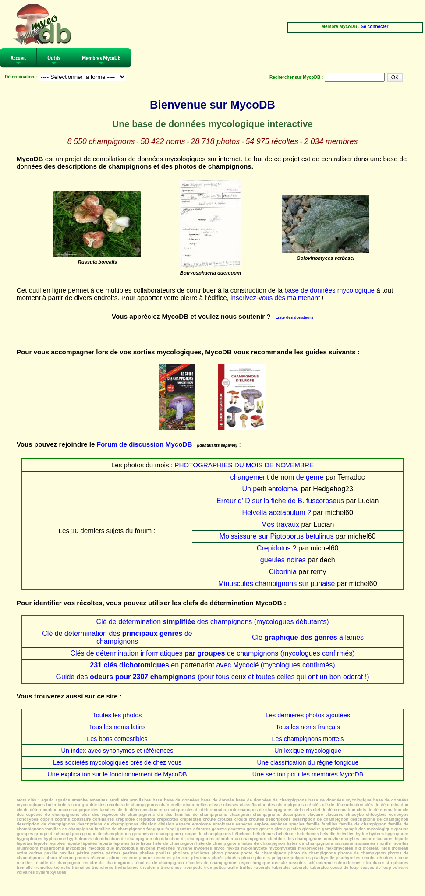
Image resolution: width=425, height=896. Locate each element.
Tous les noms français (308, 726)
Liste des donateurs (294, 317)
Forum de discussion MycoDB (144, 444)
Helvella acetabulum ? (276, 512)
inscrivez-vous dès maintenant (275, 297)
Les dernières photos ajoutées (308, 715)
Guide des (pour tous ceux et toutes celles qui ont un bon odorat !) (212, 677)
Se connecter (375, 26)
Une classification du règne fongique (308, 762)
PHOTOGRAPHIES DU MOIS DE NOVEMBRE (244, 465)
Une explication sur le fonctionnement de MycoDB (117, 774)
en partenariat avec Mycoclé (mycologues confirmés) (212, 665)
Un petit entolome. (270, 489)
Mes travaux (280, 524)
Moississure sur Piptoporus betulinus (277, 536)
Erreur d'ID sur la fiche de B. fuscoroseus (280, 500)
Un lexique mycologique (307, 750)
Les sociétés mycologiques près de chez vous (117, 762)
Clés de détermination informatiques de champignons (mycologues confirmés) (212, 653)
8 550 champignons (101, 141)
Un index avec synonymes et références (117, 750)
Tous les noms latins (117, 726)
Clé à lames (308, 637)
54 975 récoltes (271, 141)
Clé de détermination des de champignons (117, 637)
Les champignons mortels (308, 738)
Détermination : (21, 76)
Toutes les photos (117, 715)
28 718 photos (215, 141)
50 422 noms (163, 141)
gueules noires (283, 560)
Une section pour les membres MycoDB (308, 774)
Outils (53, 60)
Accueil (18, 60)
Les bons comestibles (117, 738)
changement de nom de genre (276, 477)
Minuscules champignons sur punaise (276, 583)
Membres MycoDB (101, 60)
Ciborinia (283, 571)
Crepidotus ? (277, 548)
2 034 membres (331, 141)
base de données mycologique (329, 290)
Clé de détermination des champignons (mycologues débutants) (212, 621)
